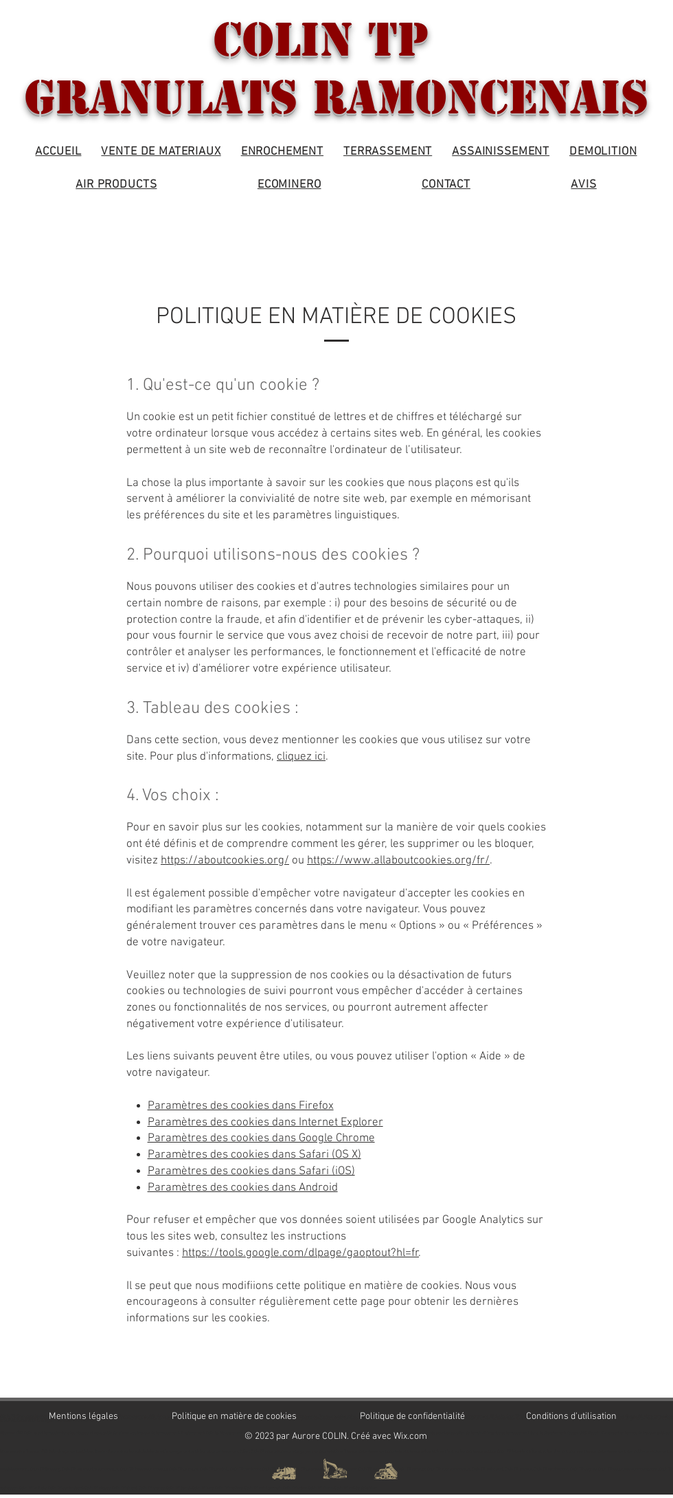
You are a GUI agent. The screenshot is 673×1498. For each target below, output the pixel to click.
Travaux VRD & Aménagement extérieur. (60, 1451)
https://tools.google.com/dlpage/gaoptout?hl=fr (300, 1253)
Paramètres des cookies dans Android (243, 1188)
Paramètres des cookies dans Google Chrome (261, 1138)
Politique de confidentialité (412, 1416)
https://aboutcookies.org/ (225, 861)
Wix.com (410, 1436)
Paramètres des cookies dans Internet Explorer (265, 1123)
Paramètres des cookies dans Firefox (241, 1106)
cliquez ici (301, 757)
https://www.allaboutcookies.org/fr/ (398, 861)
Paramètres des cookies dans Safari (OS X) (254, 1155)
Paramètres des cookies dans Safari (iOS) (251, 1171)
